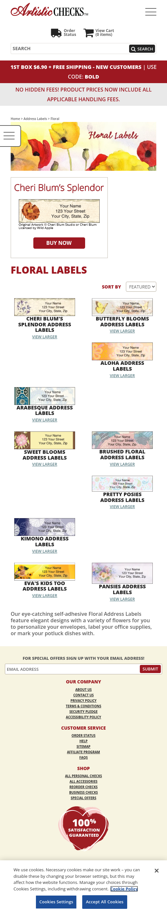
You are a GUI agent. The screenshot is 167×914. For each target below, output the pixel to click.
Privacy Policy (84, 700)
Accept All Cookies (104, 902)
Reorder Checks (83, 787)
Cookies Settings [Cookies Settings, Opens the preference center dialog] (56, 902)
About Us (83, 689)
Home (15, 118)
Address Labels (35, 118)
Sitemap (84, 746)
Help (83, 741)
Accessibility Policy (83, 717)
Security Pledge (83, 711)
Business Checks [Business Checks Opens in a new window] (83, 792)
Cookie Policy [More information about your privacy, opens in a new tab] (124, 889)
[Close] (157, 871)
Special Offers (83, 798)
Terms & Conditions (83, 706)
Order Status (83, 735)
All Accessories (83, 781)
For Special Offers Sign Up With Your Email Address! (83, 658)
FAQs (83, 757)
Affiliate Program (83, 752)
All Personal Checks (83, 776)
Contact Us (83, 695)
